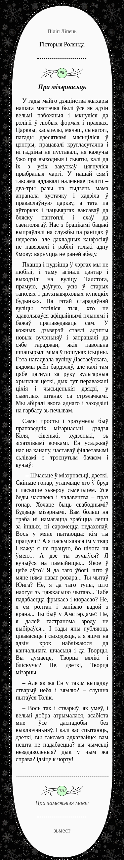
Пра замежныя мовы (62, 791)
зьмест (62, 830)
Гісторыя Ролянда (61, 44)
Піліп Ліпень (62, 31)
